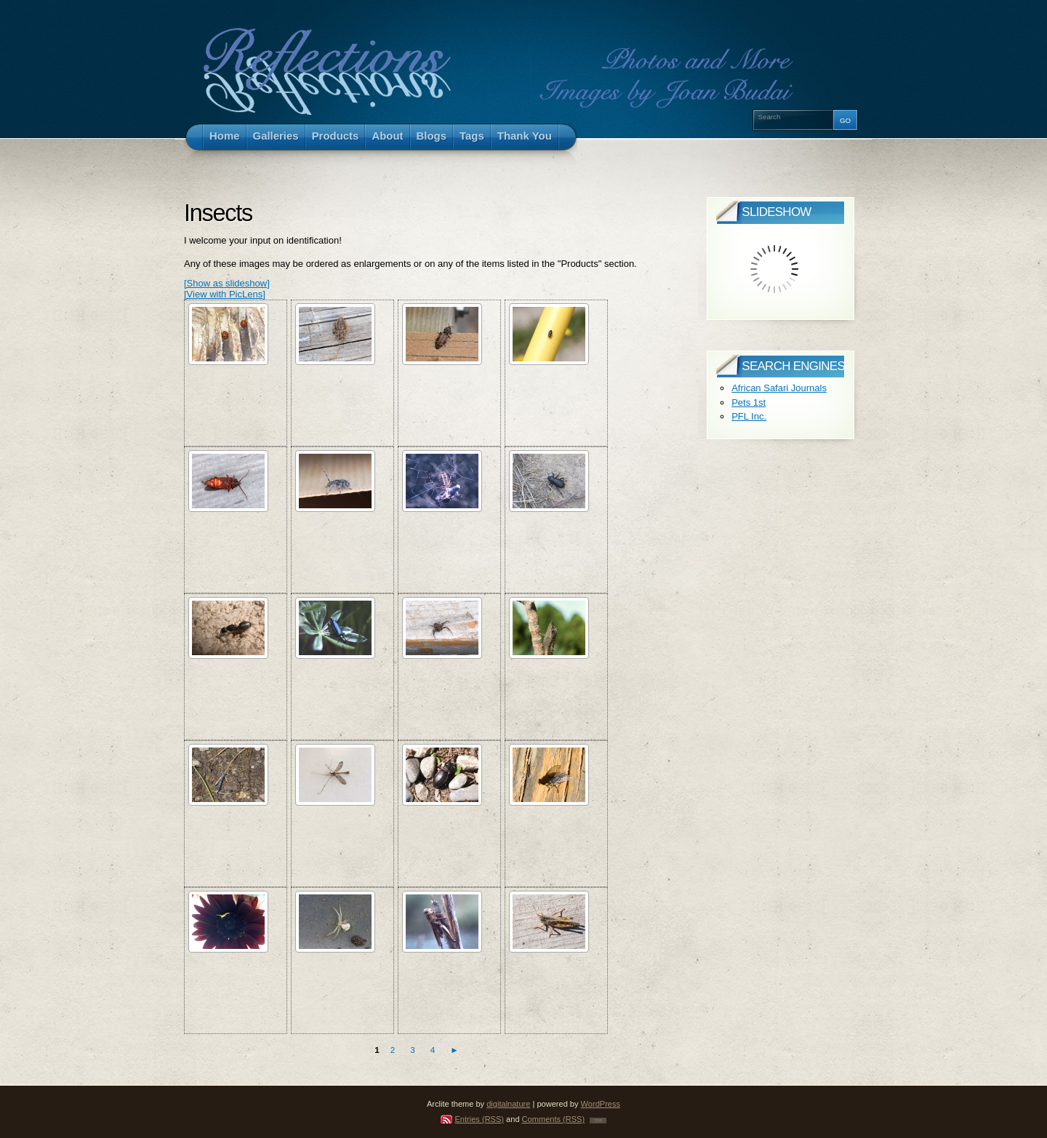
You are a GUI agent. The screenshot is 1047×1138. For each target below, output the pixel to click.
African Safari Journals (779, 387)
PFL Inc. (748, 416)
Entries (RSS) (480, 1119)
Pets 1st (748, 402)
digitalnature (508, 1103)
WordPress (600, 1103)
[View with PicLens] (224, 294)
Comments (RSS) (553, 1119)
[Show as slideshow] (227, 283)
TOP (598, 1120)
